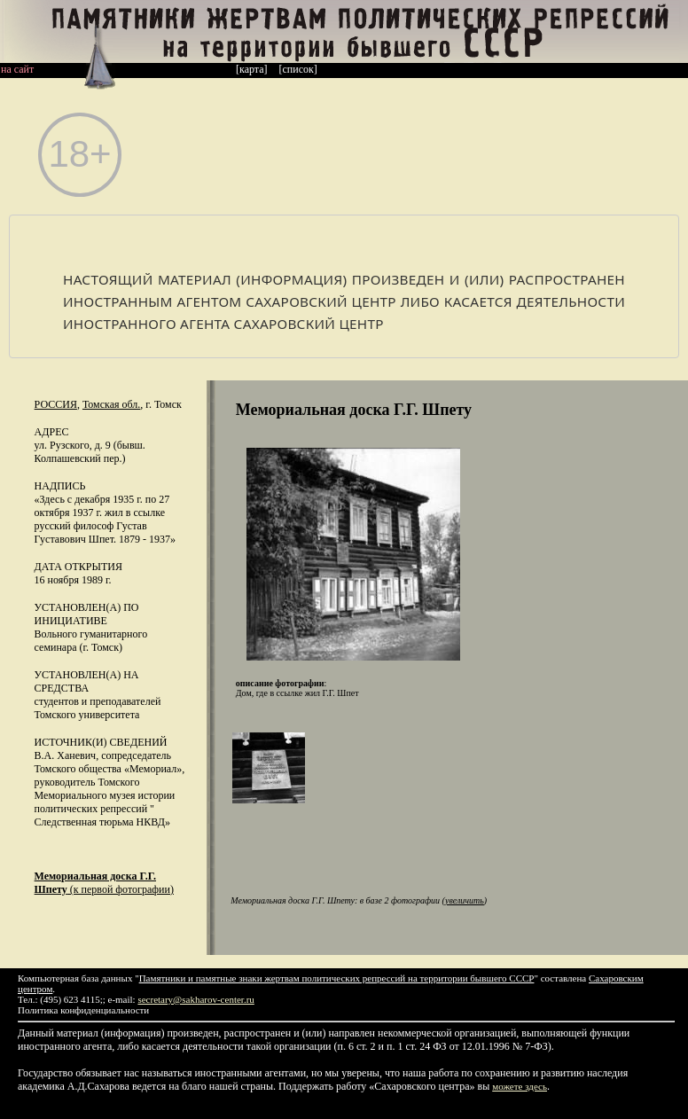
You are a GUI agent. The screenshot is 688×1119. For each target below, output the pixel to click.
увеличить (464, 900)
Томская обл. (111, 404)
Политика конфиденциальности (83, 1010)
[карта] (252, 69)
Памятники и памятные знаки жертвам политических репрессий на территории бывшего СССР (337, 978)
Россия (56, 404)
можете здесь (519, 1086)
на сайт (17, 69)
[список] (298, 69)
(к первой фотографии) (104, 883)
